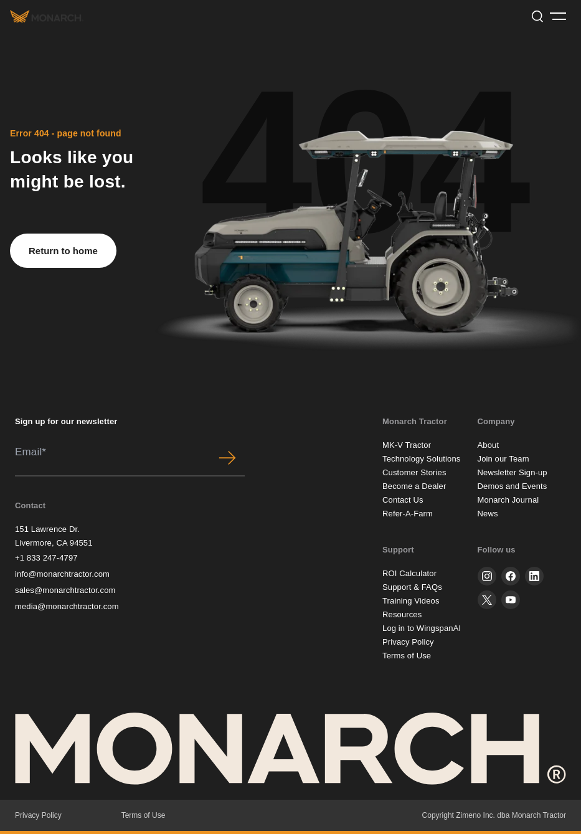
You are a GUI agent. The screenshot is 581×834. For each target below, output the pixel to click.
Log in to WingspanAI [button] (421, 628)
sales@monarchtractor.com (65, 590)
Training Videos (411, 600)
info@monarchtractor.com (62, 574)
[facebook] (510, 576)
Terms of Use (406, 655)
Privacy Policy (408, 642)
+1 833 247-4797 (46, 557)
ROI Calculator (409, 573)
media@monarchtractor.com (67, 606)
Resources (402, 614)
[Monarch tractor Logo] (46, 16)
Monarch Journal (508, 500)
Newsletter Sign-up (512, 472)
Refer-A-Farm (407, 513)
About (488, 445)
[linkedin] (534, 576)
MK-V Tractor (406, 445)
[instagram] (487, 576)
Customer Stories (414, 472)
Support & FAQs (412, 587)
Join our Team (503, 458)
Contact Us (402, 500)
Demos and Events (512, 486)
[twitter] (487, 599)
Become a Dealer (414, 486)
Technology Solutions (421, 458)
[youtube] (510, 599)
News (488, 513)
